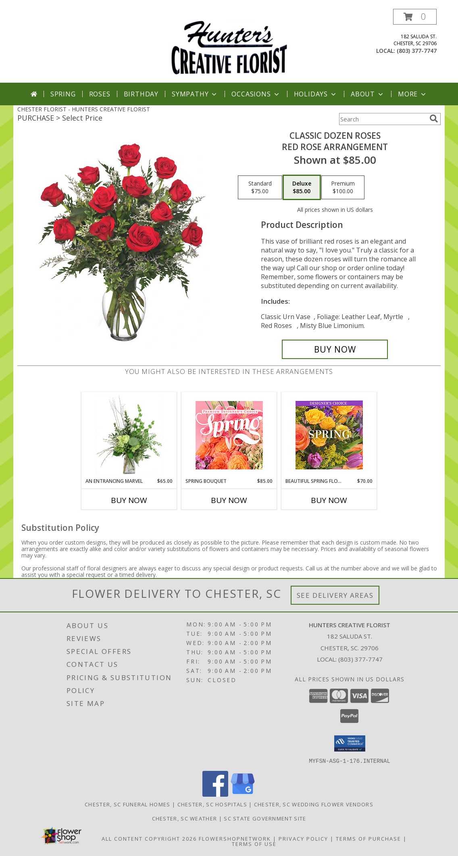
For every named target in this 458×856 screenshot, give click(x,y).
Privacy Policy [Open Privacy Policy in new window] (303, 838)
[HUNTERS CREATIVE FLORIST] (229, 46)
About (368, 94)
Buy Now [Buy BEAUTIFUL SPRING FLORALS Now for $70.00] (329, 500)
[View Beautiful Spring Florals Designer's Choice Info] (329, 435)
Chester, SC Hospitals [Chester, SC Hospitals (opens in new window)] (212, 804)
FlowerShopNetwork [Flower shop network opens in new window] (235, 838)
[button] (415, 17)
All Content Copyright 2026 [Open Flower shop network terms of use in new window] (149, 838)
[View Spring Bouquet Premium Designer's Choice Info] (229, 435)
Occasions (255, 94)
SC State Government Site (265, 818)
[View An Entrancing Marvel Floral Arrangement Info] (129, 435)
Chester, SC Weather (184, 818)
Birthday (141, 94)
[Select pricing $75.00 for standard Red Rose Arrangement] (260, 187)
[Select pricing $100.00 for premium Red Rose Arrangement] (343, 187)
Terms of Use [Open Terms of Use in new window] (254, 843)
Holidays (315, 94)
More (412, 94)
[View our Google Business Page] (243, 794)
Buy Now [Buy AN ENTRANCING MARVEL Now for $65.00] (129, 500)
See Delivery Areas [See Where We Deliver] (335, 595)
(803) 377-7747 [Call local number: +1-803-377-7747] (417, 50)
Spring (63, 94)
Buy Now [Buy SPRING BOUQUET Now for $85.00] (229, 500)
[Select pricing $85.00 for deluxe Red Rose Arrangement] (302, 187)
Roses (99, 94)
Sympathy (195, 94)
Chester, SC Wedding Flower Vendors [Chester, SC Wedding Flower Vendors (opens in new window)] (313, 804)
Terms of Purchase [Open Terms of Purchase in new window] (368, 838)
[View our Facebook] (215, 794)
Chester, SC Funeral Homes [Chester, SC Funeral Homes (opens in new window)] (128, 804)
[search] (433, 118)
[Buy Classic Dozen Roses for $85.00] (335, 349)
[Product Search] (382, 119)
